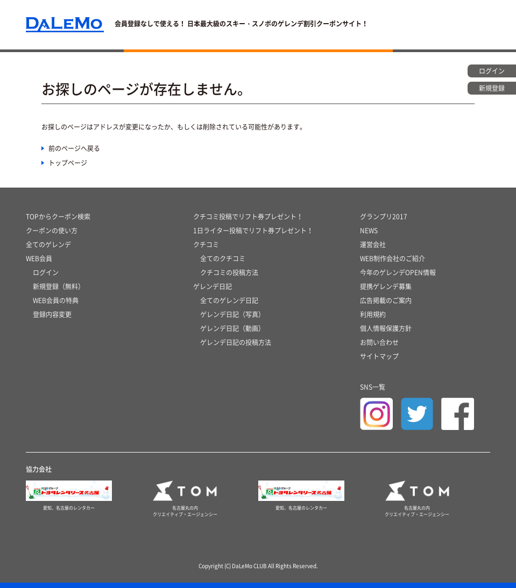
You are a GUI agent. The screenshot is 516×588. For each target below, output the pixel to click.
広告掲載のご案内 (386, 300)
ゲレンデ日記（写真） (232, 314)
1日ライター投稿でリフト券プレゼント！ (253, 230)
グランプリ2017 (383, 216)
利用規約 (373, 314)
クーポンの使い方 (51, 230)
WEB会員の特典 (56, 300)
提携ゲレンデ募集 (386, 286)
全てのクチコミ (222, 258)
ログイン (46, 272)
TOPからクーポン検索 (58, 216)
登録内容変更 (52, 314)
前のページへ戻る (74, 148)
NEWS (369, 230)
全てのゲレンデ (48, 244)
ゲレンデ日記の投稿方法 (235, 342)
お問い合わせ (379, 342)
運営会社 (373, 244)
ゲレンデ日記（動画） (232, 328)
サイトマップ (379, 356)
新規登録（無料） (58, 286)
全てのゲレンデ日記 (229, 300)
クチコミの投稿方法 (229, 272)
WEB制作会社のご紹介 (392, 258)
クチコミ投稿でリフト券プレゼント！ (248, 216)
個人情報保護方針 (386, 328)
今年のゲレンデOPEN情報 (398, 272)
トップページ (67, 163)
